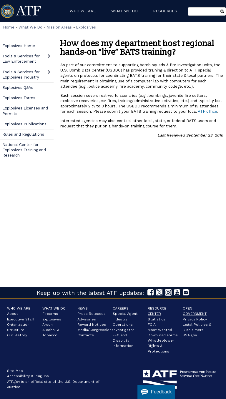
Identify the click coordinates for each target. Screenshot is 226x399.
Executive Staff (20, 319)
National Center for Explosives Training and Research (24, 149)
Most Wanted (160, 330)
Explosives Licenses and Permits (25, 111)
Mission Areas (59, 27)
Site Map (15, 371)
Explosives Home (18, 46)
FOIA (152, 324)
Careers (121, 308)
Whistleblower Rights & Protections (161, 345)
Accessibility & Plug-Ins (28, 376)
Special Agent (125, 314)
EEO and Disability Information (123, 340)
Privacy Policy (195, 319)
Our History (17, 335)
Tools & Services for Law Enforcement (21, 59)
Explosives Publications (24, 124)
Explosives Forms (18, 98)
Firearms (50, 314)
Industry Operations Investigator (123, 324)
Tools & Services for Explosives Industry (21, 74)
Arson (47, 324)
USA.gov (190, 335)
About (12, 314)
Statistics (156, 319)
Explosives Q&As (17, 87)
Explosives (86, 27)
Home (8, 27)
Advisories (86, 319)
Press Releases (91, 314)
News (82, 308)
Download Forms (163, 335)
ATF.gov (13, 382)
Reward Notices (91, 324)
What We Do (30, 27)
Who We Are (18, 308)
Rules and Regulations (23, 134)
